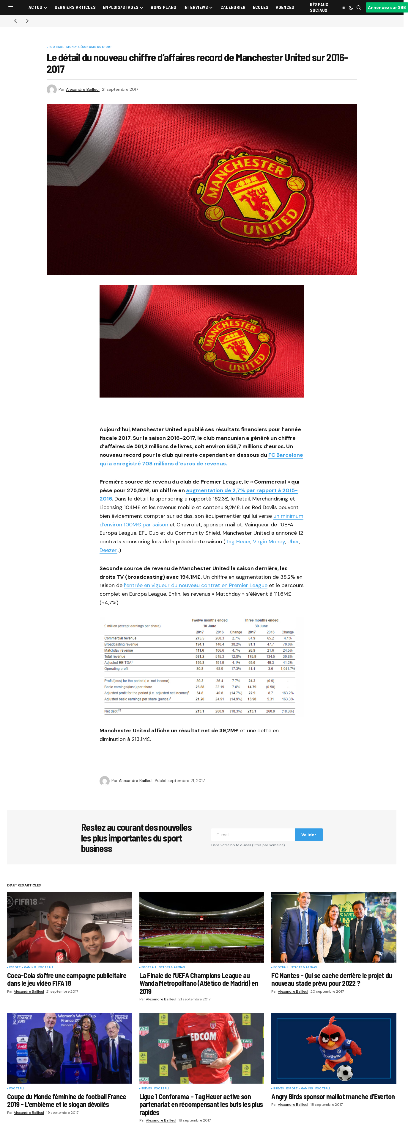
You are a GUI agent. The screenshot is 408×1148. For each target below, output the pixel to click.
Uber (293, 541)
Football (56, 47)
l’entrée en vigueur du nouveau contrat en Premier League (195, 585)
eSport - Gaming (22, 967)
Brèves (146, 1088)
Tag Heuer (238, 541)
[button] (10, 7)
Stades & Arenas (172, 967)
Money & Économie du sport (89, 47)
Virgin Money (269, 541)
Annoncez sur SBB (387, 7)
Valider (308, 834)
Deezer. (108, 550)
